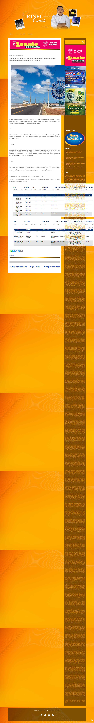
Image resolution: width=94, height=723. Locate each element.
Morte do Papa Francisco (73, 528)
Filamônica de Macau (81, 456)
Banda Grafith (74, 199)
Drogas (70, 425)
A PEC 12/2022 (73, 323)
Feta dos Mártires (72, 456)
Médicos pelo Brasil (74, 531)
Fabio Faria (83, 444)
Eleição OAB (74, 433)
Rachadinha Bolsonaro (80, 613)
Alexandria (70, 334)
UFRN (84, 192)
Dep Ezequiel (72, 200)
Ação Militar (67, 351)
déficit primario (69, 686)
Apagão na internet (78, 338)
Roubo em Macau (72, 629)
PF (74, 190)
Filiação (66, 457)
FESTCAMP (67, 444)
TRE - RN (71, 652)
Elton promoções (69, 436)
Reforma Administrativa (77, 298)
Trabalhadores (82, 659)
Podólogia (75, 585)
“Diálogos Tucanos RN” (75, 699)
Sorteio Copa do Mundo (80, 646)
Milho (81, 521)
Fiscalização (83, 457)
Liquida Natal (78, 498)
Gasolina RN (82, 465)
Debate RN (74, 272)
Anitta (66, 338)
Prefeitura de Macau (74, 597)
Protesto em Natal (81, 605)
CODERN (74, 363)
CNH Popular (69, 363)
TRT (84, 652)
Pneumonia (83, 584)
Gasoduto (78, 465)
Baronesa (78, 355)
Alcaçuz (79, 234)
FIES (69, 202)
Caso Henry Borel (77, 379)
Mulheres (83, 529)
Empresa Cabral (73, 438)
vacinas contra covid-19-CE (69, 696)
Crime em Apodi (78, 405)
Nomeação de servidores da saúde (78, 535)
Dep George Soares (72, 244)
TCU (68, 652)
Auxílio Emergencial (77, 260)
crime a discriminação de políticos (75, 684)
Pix (82, 185)
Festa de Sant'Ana (78, 453)
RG (84, 609)
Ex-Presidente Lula (75, 441)
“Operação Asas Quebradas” (70, 700)
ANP (67, 259)
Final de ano (75, 457)
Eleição (83, 210)
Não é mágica (81, 539)
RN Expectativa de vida (79, 611)
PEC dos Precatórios (72, 559)
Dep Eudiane (74, 415)
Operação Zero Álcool (76, 552)
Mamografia (70, 515)
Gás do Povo (82, 281)
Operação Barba (68, 544)
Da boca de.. (83, 412)
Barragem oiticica (70, 357)
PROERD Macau (76, 563)
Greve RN (72, 187)
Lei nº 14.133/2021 (74, 495)
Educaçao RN (67, 189)
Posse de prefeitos (74, 594)
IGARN (77, 225)
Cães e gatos (71, 411)
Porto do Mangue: (76, 593)
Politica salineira (70, 588)
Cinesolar (75, 389)
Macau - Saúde (76, 510)
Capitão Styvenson (81, 371)
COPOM (83, 363)
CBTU (74, 362)
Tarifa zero (77, 653)
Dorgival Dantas (70, 424)
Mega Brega (67, 228)
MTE (77, 507)
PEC (82, 556)
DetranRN (72, 193)
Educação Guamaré (68, 430)
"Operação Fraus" (77, 314)
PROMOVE (81, 563)
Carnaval (80, 199)
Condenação (83, 395)
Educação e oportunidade (69, 431)
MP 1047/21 (79, 503)
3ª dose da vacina (76, 258)
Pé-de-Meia (70, 297)
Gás (70, 474)
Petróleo (75, 293)
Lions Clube (74, 498)
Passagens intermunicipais (69, 572)
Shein (66, 643)
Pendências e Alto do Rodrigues (71, 251)
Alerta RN (66, 334)
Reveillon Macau (68, 627)
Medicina (80, 519)
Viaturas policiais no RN (71, 675)
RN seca (83, 612)
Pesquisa (69, 230)
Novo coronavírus (68, 537)
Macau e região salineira (77, 213)
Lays (72, 490)
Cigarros (69, 389)
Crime (83, 186)
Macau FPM (77, 511)
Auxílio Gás (80, 349)
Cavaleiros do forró (69, 381)
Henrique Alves (82, 206)
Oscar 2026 (73, 555)
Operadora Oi (79, 540)
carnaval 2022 (79, 217)
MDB (71, 249)
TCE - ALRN (79, 651)
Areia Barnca (82, 259)
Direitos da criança (81, 422)
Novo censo (83, 536)
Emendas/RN (67, 438)
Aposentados (71, 339)
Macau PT (71, 512)
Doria (74, 424)
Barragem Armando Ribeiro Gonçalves (72, 219)
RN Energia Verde (68, 610)
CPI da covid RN (70, 365)
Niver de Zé (67, 535)
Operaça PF (83, 290)
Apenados (83, 338)
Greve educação (82, 280)
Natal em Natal (82, 228)
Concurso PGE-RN (81, 392)
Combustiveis (67, 200)
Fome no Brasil (71, 246)
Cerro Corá (67, 383)
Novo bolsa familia (72, 290)
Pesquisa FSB (70, 578)
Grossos (66, 281)
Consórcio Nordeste (71, 240)
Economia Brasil (68, 245)
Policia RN (74, 586)
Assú (76, 181)
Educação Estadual (81, 429)
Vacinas (83, 667)
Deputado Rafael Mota (77, 221)
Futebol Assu (79, 463)
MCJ (69, 227)
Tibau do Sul (82, 306)
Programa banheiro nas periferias (79, 603)
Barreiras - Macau (80, 357)
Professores (83, 601)
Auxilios (75, 349)
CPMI (66, 366)
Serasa (75, 305)
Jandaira (73, 203)
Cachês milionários (71, 265)
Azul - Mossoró (82, 350)
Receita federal (78, 252)
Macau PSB (67, 512)
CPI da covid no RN (70, 264)
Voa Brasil (68, 234)
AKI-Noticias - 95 (80, 324)
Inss (74, 181)
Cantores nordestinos (74, 371)
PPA (72, 563)
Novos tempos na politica (74, 539)
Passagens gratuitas (75, 571)
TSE (66, 184)
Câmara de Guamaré (72, 242)
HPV (81, 474)
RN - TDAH (76, 610)
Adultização (77, 331)
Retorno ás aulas (78, 626)
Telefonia (66, 655)
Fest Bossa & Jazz (71, 453)
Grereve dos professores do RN (76, 471)
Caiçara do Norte (77, 238)
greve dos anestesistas (81, 687)
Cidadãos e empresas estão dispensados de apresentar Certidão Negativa (75, 388)
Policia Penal (69, 586)
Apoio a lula (67, 339)
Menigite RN (76, 520)
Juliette (69, 226)
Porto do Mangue (78, 230)
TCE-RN (69, 306)
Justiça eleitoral (74, 283)
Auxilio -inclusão (68, 348)
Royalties (69, 301)
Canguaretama (74, 220)
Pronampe (66, 605)
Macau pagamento (76, 514)
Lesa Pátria (80, 497)
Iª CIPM (80, 282)
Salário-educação (82, 635)
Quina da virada (81, 609)
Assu (66, 193)
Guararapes (83, 473)
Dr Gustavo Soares (68, 274)
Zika (80, 310)
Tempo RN (79, 255)
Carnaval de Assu (69, 374)
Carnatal (83, 238)
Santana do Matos (68, 255)
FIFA (70, 444)
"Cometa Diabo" (71, 314)
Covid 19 (72, 210)
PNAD (81, 562)
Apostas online (76, 339)
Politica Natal (70, 587)
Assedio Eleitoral (68, 342)
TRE (77, 192)
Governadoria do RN (69, 280)
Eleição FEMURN (82, 432)
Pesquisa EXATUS (68, 252)
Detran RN (78, 188)
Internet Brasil (73, 248)
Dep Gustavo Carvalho (71, 273)
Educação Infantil (75, 430)
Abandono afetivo (74, 326)
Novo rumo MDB (82, 538)
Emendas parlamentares (76, 245)
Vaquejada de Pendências (73, 670)
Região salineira (72, 188)
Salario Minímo (67, 635)
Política (83, 214)
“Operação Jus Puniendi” (69, 701)
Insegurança (83, 480)
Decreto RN (75, 414)
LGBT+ (66, 489)
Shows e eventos (69, 644)
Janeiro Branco (76, 486)
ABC (81, 323)
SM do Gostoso (79, 633)
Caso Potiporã (69, 380)
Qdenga (70, 609)
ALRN (76, 178)
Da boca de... (69, 154)
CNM (70, 196)
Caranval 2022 (70, 372)
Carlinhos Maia (82, 372)
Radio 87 (75, 614)
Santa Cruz (81, 636)
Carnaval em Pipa (81, 375)
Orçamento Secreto (81, 554)
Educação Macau (79, 274)
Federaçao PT (78, 448)
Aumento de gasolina (73, 346)
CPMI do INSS (77, 264)
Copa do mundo (75, 400)
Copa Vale (69, 399)
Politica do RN (69, 181)
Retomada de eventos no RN (79, 625)
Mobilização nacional (79, 526)
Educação (67, 180)
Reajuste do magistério (81, 617)
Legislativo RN (75, 490)
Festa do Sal (71, 455)
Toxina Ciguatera (76, 659)
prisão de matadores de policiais (75, 693)
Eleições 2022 (82, 196)
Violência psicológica (68, 677)
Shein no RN (79, 305)
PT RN (69, 292)
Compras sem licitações (69, 391)
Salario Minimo (76, 215)
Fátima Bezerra (82, 193)
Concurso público (76, 395)
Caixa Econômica (82, 265)
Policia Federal (79, 585)
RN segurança (75, 297)
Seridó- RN (79, 642)
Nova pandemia (67, 536)
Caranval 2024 (76, 372)
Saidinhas (78, 634)
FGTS (74, 206)
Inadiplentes (79, 479)
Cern (79, 267)
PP (70, 563)
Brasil (77, 185)
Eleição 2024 (67, 211)
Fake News (71, 445)
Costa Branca (67, 210)
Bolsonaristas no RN (81, 359)
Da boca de (79, 242)
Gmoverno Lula (67, 470)
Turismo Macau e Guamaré (80, 662)
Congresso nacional (68, 396)
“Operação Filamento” (81, 700)
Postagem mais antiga (52, 267)
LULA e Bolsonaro (75, 489)
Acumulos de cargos (81, 330)
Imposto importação (68, 479)
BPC (75, 351)
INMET (80, 225)
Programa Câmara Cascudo (79, 602)
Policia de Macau (79, 586)
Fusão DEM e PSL (68, 463)
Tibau (79, 306)
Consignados (82, 396)
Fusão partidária (74, 463)
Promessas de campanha (80, 604)
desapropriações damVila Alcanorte (75, 685)
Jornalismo (81, 486)
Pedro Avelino (82, 250)
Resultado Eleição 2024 (69, 625)
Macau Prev (75, 512)
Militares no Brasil (68, 522)
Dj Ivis (79, 423)
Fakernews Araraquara (77, 445)
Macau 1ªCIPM (67, 511)
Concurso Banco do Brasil (80, 391)
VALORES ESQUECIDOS (75, 307)
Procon (69, 601)
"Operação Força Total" (77, 257)
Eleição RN (82, 190)
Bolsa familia (75, 359)
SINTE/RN (78, 301)
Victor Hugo (77, 675)
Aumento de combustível (77, 235)
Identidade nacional (75, 478)
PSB (80, 229)
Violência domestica (81, 676)
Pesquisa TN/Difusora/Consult (75, 579)
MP (67, 503)
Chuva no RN (78, 239)
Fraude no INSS (77, 277)
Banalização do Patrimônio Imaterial (71, 354)
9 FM (70, 323)
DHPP (69, 412)
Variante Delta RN (82, 670)
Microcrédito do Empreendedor (70, 521)
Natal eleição (77, 289)
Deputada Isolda (72, 416)
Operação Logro (68, 548)
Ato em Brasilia (82, 343)
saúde (73, 184)
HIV (74, 247)
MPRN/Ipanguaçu (71, 507)
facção (66, 687)
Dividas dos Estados (74, 423)
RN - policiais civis (82, 610)
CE (68, 220)
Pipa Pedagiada (79, 581)
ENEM (77, 184)
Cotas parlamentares (76, 404)
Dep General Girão (81, 415)
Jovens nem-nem (75, 487)
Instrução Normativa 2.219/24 (70, 481)
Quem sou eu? (21, 34)
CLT (84, 362)
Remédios (73, 253)
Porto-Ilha (83, 593)
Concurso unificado (81, 268)
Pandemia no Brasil (68, 568)
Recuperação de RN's (78, 618)
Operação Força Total (81, 546)
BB (81, 236)
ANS (84, 325)
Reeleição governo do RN (71, 619)
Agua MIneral (74, 234)
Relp (80, 622)
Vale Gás (83, 669)
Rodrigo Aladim (79, 300)
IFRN (74, 183)
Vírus (77, 678)
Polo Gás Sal (76, 588)
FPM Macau (71, 190)
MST (75, 507)
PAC (74, 291)
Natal (68, 179)
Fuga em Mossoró (77, 246)
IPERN (66, 478)
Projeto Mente (67, 604)
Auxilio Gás (72, 236)
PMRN (78, 562)
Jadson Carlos (71, 486)
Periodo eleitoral (67, 577)
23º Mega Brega (72, 318)
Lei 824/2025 (81, 490)
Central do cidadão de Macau (72, 267)
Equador (71, 440)
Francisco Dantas (70, 461)
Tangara (72, 653)
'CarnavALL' (83, 314)
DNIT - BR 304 (75, 412)
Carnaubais (82, 181)
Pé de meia (73, 231)
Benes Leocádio (67, 358)
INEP (84, 477)
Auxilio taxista (71, 349)
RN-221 (66, 613)
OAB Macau (78, 290)
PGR (84, 291)
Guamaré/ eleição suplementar (74, 473)
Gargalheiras (67, 465)
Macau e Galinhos (81, 513)
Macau (12, 255)
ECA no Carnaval (78, 425)
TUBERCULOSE (67, 653)
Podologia (73, 230)
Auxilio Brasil (67, 199)
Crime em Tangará (73, 406)
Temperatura (70, 655)
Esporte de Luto (78, 440)
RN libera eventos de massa (77, 612)
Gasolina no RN (82, 224)
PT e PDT (71, 250)
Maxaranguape (69, 519)
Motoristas (79, 529)
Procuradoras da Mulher (75, 601)
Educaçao (83, 188)
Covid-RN (73, 241)
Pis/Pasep (69, 198)
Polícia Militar (82, 589)
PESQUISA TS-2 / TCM (80, 559)
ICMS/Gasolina (69, 477)
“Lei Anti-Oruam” (82, 699)
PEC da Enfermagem (79, 291)
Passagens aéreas (68, 571)
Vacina (68, 308)
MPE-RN (79, 504)
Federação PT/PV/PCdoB (71, 449)
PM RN (75, 562)
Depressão (66, 416)
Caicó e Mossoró (75, 367)
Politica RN (69, 184)
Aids (67, 333)
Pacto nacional (73, 292)
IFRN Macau (67, 187)
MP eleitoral (81, 285)
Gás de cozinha (77, 202)
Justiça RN (70, 283)
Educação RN (82, 184)
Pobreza (66, 585)
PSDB (75, 194)
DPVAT (79, 412)
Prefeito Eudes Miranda (72, 596)
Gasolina (77, 206)
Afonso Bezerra (74, 179)
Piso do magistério (78, 214)
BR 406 (83, 351)
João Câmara (82, 248)
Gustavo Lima (67, 474)
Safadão (83, 301)
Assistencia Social (82, 342)
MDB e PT (72, 227)
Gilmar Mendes (76, 469)
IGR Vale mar (80, 477)
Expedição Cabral (82, 441)
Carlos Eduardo (75, 196)
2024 (75, 316)
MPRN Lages (79, 506)
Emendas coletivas (81, 436)
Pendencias (79, 187)
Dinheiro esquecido (75, 421)
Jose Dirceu (70, 487)
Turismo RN (67, 256)
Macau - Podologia (70, 510)
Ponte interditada (68, 592)
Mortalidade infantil (68, 527)
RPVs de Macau (71, 613)
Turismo (83, 255)
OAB (80, 249)
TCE (75, 192)
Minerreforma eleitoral (74, 522)
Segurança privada (78, 638)
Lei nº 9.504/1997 (81, 495)
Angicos (79, 218)
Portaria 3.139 (79, 592)
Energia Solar (74, 275)
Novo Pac (66, 290)
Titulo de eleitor (68, 217)
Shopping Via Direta (70, 643)
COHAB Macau (79, 363)
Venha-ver (73, 309)
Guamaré (72, 175)
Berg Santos (79, 358)
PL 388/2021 (81, 561)
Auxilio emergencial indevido (76, 348)
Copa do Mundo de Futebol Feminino (78, 399)
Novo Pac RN (72, 536)
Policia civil (74, 198)
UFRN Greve (75, 663)
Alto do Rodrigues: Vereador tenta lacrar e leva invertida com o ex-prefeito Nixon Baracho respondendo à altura (75, 168)
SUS (77, 198)
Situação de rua (68, 646)
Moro (84, 526)
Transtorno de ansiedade (72, 661)
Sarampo (74, 255)
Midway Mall (78, 521)
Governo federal (68, 225)
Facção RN (67, 445)
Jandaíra (77, 248)
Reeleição (71, 298)
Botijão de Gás (71, 237)
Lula (75, 187)
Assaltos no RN (71, 341)
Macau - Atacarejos (81, 507)
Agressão (77, 332)
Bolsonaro (78, 183)
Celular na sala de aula (70, 239)
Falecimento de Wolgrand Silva (70, 446)
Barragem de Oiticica (74, 356)
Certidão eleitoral (72, 383)
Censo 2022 (75, 382)
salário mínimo (78, 313)
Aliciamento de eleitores (77, 334)
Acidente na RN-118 (81, 329)
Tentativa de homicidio (77, 655)
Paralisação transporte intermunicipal (75, 569)
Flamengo (66, 458)
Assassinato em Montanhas (80, 341)
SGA (68, 204)
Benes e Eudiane (74, 358)
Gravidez (68, 471)
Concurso (83, 220)
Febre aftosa (75, 224)
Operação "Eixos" (74, 543)
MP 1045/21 (70, 503)
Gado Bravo (82, 464)
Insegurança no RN (74, 197)
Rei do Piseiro (73, 622)
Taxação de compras (81, 654)
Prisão (74, 195)
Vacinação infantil (82, 668)
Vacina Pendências (72, 667)
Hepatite (83, 474)
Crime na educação (81, 406)
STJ (81, 301)
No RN (70, 535)
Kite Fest (83, 488)
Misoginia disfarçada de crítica (70, 526)
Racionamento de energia (69, 614)
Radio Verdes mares (81, 614)
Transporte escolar (72, 660)
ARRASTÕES (67, 326)
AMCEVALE (71, 208)
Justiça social (80, 283)
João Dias (80, 487)
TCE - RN (83, 651)
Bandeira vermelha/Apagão (70, 355)
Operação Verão (68, 552)
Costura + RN (69, 404)
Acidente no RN (68, 330)
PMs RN (66, 292)
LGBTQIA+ (69, 489)
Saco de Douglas (70, 634)
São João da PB (71, 650)
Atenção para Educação (75, 343)
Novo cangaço (67, 229)
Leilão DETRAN (71, 496)
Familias (75, 447)
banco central (70, 683)
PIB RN (81, 560)
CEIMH (79, 362)
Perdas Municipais (82, 576)
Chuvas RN (82, 189)
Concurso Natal (74, 392)
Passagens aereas (81, 570)
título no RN (82, 695)
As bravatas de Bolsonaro (80, 340)
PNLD (68, 563)
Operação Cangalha (81, 544)
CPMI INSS (69, 366)
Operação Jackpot (75, 547)
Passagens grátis (82, 571)
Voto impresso (73, 678)
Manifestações (75, 515)
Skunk (72, 646)
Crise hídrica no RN (77, 408)
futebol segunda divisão (71, 687)
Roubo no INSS (78, 629)
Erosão (74, 440)
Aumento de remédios (69, 347)
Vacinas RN (72, 308)
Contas (77, 397)
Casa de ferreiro (70, 379)
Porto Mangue (68, 593)
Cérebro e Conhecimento (78, 411)
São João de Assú (77, 650)
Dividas (69, 423)
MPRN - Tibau (72, 505)
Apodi (84, 198)
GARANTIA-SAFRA (74, 464)
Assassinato (80, 208)
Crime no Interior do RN (69, 407)
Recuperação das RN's (69, 618)
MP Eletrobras (67, 504)
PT (69, 192)
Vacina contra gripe (78, 667)
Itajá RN (77, 282)
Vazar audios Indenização (69, 671)
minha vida (67, 313)
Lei (68, 249)
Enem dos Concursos (81, 438)
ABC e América (68, 324)
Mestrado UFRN (82, 520)
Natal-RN (83, 183)
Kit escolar (79, 488)
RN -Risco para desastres (69, 611)
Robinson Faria (67, 628)
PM (73, 562)
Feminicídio (76, 276)
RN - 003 (72, 610)
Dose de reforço (78, 424)
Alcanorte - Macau (72, 333)
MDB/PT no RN (75, 285)
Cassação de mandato (77, 380)
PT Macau (80, 197)
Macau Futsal (82, 511)
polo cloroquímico (72, 313)
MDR (76, 227)
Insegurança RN (72, 282)
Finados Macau (70, 457)
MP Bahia (83, 503)
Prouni (83, 230)
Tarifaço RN (67, 654)
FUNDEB (72, 202)
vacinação (70, 257)
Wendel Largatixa (82, 678)
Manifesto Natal (82, 515)
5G (71, 234)
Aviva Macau (77, 350)
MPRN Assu (78, 505)
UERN (83, 195)
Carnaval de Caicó (75, 266)
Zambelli (83, 679)
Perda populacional (75, 576)
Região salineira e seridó (80, 621)
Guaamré (71, 472)
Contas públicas (82, 397)
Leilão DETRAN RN (77, 496)
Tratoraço (78, 661)
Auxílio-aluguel (72, 350)
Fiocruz (79, 457)
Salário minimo (76, 635)
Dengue (73, 185)
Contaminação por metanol (70, 397)
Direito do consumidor (74, 422)
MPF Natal (79, 227)
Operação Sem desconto (69, 291)
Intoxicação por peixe (72, 482)
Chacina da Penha (78, 383)
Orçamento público (68, 555)
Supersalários (74, 647)
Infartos (75, 480)
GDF (79, 464)
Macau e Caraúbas (74, 513)
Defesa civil (69, 415)
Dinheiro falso (82, 421)
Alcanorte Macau (79, 333)
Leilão (73, 284)
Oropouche (70, 554)
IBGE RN (66, 207)
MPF (73, 194)
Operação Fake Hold (73, 546)
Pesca (72, 577)
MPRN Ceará (82, 505)
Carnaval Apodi (79, 373)
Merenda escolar (73, 228)
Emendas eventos (68, 437)
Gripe (68, 472)
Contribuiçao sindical (68, 398)
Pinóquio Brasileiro (71, 581)
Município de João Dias (76, 530)
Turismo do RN (67, 663)
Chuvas (79, 220)
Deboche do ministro (78, 413)
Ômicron (66, 196)
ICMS (80, 185)
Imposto (83, 478)
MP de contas (72, 504)
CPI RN (75, 209)
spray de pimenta (71, 695)
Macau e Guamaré (72, 207)
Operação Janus (82, 547)
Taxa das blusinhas (74, 306)
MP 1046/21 (74, 503)
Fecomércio (73, 448)
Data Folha (69, 272)
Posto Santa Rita (82, 594)
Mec (68, 192)
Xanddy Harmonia (78, 679)
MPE (84, 285)
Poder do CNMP (70, 585)
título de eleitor (77, 695)
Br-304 (81, 219)
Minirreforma (73, 523)
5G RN (81, 258)
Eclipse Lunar (67, 428)
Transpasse (67, 660)
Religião (77, 622)
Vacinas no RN (67, 668)
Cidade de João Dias (76, 387)
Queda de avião (75, 609)
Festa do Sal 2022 (77, 455)
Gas (70, 465)
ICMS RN (69, 194)
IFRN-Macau (75, 477)
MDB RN (70, 285)
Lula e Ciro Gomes (71, 499)
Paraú (84, 569)
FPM (79, 179)
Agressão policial (82, 332)
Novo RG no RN (78, 536)
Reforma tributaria (74, 620)
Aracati (80, 339)
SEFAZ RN (67, 633)
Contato (30, 34)
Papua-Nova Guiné (76, 568)
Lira (81, 498)
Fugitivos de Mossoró (81, 462)
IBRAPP (66, 282)
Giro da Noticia (82, 469)
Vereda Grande (73, 674)
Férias (69, 464)
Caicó (68, 193)
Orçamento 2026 (75, 554)
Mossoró (83, 179)
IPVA (69, 248)
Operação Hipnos (68, 547)
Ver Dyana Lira (78, 309)
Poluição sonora (67, 589)
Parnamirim (78, 190)
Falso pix (77, 446)
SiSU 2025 (74, 644)
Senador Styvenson (70, 305)
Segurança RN (79, 195)
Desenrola (77, 273)
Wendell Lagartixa (68, 679)
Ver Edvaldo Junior (77, 671)
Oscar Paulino (78, 555)
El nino (69, 432)
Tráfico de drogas (72, 662)
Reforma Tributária (69, 215)
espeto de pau (82, 686)
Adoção (66, 331)
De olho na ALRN (71, 413)
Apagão (73, 338)
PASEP (82, 555)
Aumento (83, 218)
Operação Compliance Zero (70, 545)
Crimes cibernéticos (77, 407)
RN (73, 178)
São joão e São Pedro (71, 651)
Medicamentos (75, 249)
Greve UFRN (76, 211)
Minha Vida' (81, 522)
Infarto (72, 480)
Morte (84, 213)
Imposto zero (74, 479)
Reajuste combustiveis (72, 617)
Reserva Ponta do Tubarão (71, 300)
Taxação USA (74, 654)
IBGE (66, 192)
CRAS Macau (70, 238)
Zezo (75, 680)
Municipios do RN (68, 530)
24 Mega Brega (70, 258)
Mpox (78, 228)
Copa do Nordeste (68, 400)
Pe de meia (78, 292)
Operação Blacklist (74, 544)
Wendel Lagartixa (80, 207)
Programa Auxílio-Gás (69, 602)
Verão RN (78, 674)
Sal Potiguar (83, 634)
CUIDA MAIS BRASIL (80, 366)
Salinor (71, 635)
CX (70, 220)
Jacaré (67, 486)
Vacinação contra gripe (74, 668)
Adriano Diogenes (71, 331)
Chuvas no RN (68, 185)
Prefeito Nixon (79, 596)
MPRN (73, 176)
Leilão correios (67, 497)
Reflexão (80, 619)
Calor (66, 266)
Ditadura (66, 423)
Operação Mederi (74, 548)
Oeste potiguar (73, 540)
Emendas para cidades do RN (78, 437)
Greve (66, 194)
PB (82, 249)
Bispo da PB (70, 359)
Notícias (77, 203)
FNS (72, 444)
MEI (65, 503)
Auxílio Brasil (77, 236)
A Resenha (79, 323)
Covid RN (70, 221)
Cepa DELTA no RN (81, 382)
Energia (76, 193)
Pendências (79, 175)
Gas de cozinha (74, 465)
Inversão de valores (81, 482)
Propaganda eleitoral (73, 605)
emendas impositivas (76, 686)
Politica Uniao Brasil (77, 587)
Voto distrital (68, 678)
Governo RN (67, 197)
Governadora (79, 470)
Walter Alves (77, 310)
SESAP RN (72, 192)
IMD (68, 282)
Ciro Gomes (69, 268)
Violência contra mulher (72, 676)
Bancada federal (82, 354)
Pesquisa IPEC (70, 293)
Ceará (84, 199)
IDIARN (66, 213)
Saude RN (71, 204)
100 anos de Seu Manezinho (75, 315)
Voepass (80, 677)
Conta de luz (78, 240)
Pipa (75, 581)
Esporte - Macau (79, 275)
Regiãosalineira (67, 622)
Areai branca (78, 259)
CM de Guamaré (69, 183)
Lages (84, 283)
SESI (73, 633)
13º (71, 218)
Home (11, 34)
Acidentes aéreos (74, 330)
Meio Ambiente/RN (70, 520)
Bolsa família (68, 209)
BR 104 (77, 351)
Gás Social (73, 474)
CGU (82, 362)
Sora (74, 646)
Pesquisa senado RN (78, 580)
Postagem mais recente (18, 267)
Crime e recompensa (71, 405)
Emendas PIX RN (75, 436)
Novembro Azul (82, 289)
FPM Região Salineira (77, 444)
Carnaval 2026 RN (73, 373)
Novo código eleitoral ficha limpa (77, 537)
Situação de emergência (78, 204)
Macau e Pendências (68, 514)
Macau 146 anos (82, 510)
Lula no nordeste (79, 499)
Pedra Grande (82, 292)
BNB (82, 260)
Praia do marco (73, 595)
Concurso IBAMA (68, 392)
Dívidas (73, 425)
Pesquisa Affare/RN (76, 577)
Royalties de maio (82, 630)
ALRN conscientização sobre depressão (75, 325)
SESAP (75, 301)
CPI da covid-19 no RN (77, 365)
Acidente (69, 259)
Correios (66, 221)
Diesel (84, 273)
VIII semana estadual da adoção (71, 666)
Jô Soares (72, 488)
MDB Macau (83, 502)
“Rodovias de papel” (77, 701)
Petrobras (72, 189)
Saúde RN (80, 198)
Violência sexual (75, 677)
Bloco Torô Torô (72, 261)
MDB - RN (78, 502)
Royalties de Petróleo (74, 630)
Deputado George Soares (80, 416)
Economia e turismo (73, 428)
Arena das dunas (69, 340)
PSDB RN (79, 194)
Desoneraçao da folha (68, 420)
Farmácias (68, 448)
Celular (81, 266)
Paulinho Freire (76, 250)
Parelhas (66, 570)
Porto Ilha (83, 592)
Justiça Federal (67, 488)
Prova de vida (67, 231)
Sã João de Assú (80, 647)
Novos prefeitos (67, 539)
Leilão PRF (83, 496)
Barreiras (75, 357)
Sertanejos (83, 642)
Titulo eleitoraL (67, 307)
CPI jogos (83, 365)
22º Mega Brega (71, 317)
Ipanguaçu (69, 203)
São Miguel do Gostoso (77, 216)
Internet (77, 481)
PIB (79, 560)
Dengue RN (78, 272)
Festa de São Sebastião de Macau (74, 454)
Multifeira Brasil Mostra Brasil (70, 289)
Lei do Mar (69, 495)
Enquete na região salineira (74, 439)
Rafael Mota (80, 297)
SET (75, 633)
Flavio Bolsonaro (82, 458)
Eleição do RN (79, 433)
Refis (77, 619)
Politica (71, 195)
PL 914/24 (70, 562)
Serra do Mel (70, 216)
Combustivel (79, 209)
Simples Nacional (79, 644)
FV (68, 276)
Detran (83, 221)
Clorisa (69, 390)
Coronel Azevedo (82, 400)
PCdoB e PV (67, 556)
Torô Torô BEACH (76, 658)
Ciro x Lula (79, 389)
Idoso (80, 478)
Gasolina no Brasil (75, 466)
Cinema (72, 389)
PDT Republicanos (77, 556)
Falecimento (83, 445)
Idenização (69, 478)
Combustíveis (75, 268)
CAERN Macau (77, 189)
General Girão (82, 466)
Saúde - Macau (74, 637)
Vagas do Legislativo (74, 669)
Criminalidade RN (70, 408)
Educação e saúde (77, 431)
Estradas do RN (69, 441)
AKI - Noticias (74, 324)
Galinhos (74, 180)
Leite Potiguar (77, 284)
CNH (73, 209)
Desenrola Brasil (78, 210)
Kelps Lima (70, 213)
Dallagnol (66, 413)
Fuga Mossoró (82, 277)
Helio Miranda (82, 211)
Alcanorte (76, 208)
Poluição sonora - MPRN (75, 589)
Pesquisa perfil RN (71, 580)
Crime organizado (78, 241)
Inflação (78, 480)
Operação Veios (82, 551)
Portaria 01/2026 (73, 592)
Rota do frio (67, 629)
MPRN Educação (68, 506)
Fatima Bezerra (70, 224)
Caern (70, 180)
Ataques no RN (67, 343)
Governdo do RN (76, 280)
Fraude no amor (71, 462)
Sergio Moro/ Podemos (72, 642)
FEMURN (66, 190)
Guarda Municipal (74, 281)
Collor (72, 390)
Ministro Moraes (79, 523)
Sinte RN (66, 645)
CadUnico (70, 367)
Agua (65, 333)
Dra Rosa (67, 425)
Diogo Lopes (67, 422)
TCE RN (66, 652)
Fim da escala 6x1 (70, 277)
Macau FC (72, 511)
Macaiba (83, 227)
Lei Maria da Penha (76, 226)
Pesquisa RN (71, 214)
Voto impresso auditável (70, 310)
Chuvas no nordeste (68, 387)
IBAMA (73, 225)
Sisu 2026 (69, 645)
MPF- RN (83, 504)
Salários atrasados (68, 636)
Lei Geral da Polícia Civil (78, 494)
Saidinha (75, 634)
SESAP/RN (78, 253)
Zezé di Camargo (80, 680)
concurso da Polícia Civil (77, 683)
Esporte (71, 211)
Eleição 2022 (72, 186)
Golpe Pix (75, 470)
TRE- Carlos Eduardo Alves (78, 652)
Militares (83, 521)
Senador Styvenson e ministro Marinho (74, 641)
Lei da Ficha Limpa (68, 284)
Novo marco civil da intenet (74, 538)
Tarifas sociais (82, 653)
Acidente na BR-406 (74, 329)
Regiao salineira (71, 621)
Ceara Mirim (75, 381)
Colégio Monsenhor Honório (79, 390)
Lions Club (69, 498)
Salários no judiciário (74, 636)
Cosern (83, 209)
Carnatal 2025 (69, 266)
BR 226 (80, 351)
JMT (65, 486)
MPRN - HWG (67, 505)
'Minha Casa (67, 315)
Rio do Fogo (82, 627)
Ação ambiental (71, 351)
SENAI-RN (70, 633)
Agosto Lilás (73, 332)
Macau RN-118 (79, 512)
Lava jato (79, 489)
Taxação (70, 654)
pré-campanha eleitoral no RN (74, 694)
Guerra (79, 281)
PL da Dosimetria (74, 229)
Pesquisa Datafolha (81, 251)
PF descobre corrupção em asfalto (71, 560)
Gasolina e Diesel (68, 466)
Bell (84, 357)
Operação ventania (72, 553)
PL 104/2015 (76, 561)
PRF (78, 229)
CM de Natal (76, 237)
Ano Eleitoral (69, 338)
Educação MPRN (82, 430)
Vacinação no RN (68, 669)
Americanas (74, 259)
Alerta (84, 333)
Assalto (66, 341)
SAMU (72, 301)
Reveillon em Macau (75, 627)
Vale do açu (67, 670)
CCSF (77, 362)
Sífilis (76, 651)
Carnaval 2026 (67, 373)
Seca (78, 637)
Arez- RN (73, 340)
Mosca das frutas (73, 529)
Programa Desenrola (68, 603)
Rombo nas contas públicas (75, 628)
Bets (68, 261)
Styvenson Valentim (68, 647)
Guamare (69, 281)
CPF (73, 364)
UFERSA (80, 192)
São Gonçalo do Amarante (79, 205)
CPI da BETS (76, 364)
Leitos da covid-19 (74, 497)
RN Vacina (70, 612)
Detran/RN (81, 273)
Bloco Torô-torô (77, 261)
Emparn (71, 206)
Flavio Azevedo (76, 458)
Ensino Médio (82, 439)
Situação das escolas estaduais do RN (78, 645)
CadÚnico (76, 265)
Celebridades (70, 382)
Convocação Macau (75, 398)
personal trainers (79, 692)
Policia (80, 203)
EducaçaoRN (74, 429)
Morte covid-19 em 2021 (76, 527)
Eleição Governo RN (68, 433)
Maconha (81, 514)
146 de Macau (72, 316)
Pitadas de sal (81, 293)
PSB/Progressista (71, 564)
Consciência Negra (76, 396)
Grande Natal (70, 247)
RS (73, 252)
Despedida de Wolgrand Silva (77, 420)
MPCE (77, 504)
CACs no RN (70, 362)
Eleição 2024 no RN (74, 432)
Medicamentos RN (76, 519)
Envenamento (67, 440)
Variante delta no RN (78, 308)
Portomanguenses (68, 594)
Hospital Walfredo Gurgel (80, 247)
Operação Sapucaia (74, 551)
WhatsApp (73, 679)
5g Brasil (75, 218)
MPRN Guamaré (74, 506)
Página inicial (35, 267)
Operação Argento (81, 543)
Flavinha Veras (70, 458)
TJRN (84, 216)
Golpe (72, 470)
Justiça (66, 249)
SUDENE (83, 253)
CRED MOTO (73, 366)
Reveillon (83, 626)
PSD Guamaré (78, 564)
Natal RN (66, 214)
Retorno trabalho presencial (70, 626)
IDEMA (66, 248)
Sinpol (84, 644)
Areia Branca (78, 176)
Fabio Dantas (71, 276)
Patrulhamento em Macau (78, 572)
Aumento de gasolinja (81, 346)
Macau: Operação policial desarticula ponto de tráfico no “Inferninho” (75, 158)
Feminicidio (79, 449)
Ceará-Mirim (67, 206)
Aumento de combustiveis (69, 260)
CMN (65, 363)
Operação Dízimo (78, 545)
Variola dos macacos (74, 256)
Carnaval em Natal (73, 375)
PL (69, 561)
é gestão (69, 699)
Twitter (72, 663)
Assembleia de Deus (74, 342)
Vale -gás (80, 669)
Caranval (66, 372)
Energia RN (67, 439)
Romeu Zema (82, 628)
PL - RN (72, 561)
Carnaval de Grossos (76, 374)
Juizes (84, 487)
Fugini (75, 462)
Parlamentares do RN (73, 570)
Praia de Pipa (67, 595)
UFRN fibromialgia (81, 663)
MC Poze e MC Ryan (72, 502)
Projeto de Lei (72, 604)
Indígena (68, 480)
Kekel (76, 488)
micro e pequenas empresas (75, 691)
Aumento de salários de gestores (79, 347)
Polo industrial (82, 588)
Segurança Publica (71, 638)
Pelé (65, 293)
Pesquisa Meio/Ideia (77, 578)
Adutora (80, 331)
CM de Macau (79, 186)
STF (79, 181)
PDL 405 (71, 556)
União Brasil (73, 217)
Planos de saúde (77, 584)
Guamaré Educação (76, 472)
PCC (84, 555)
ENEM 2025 (74, 274)
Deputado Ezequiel (81, 244)
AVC (70, 326)
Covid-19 (79, 180)
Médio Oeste (80, 531)
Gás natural (78, 474)
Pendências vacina (68, 576)
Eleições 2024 (69, 275)
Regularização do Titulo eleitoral (75, 299)
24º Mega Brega (78, 318)
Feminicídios (80, 276)
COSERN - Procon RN (68, 364)
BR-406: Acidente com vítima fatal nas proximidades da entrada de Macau (74, 152)
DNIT (71, 412)
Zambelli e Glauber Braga (69, 680)
